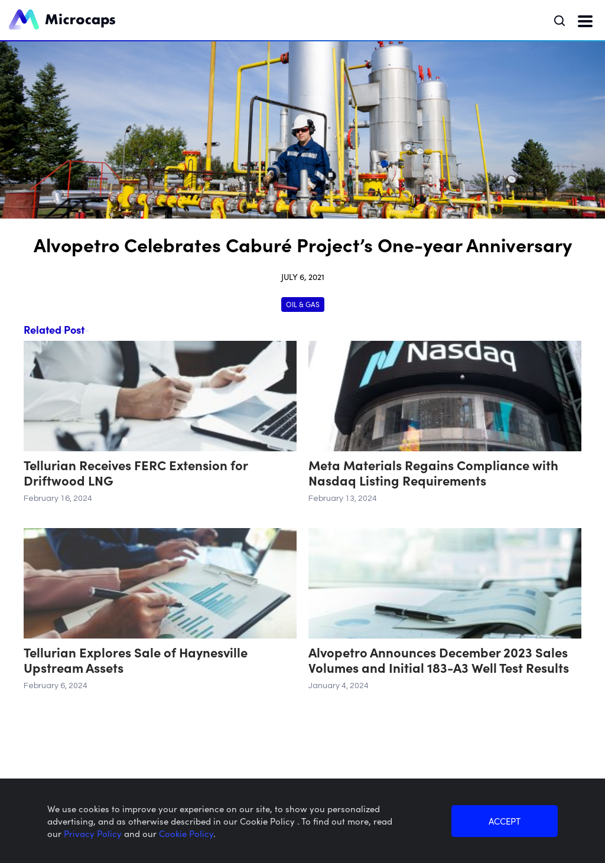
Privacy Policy (94, 833)
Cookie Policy (186, 833)
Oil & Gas (303, 304)
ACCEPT (505, 821)
